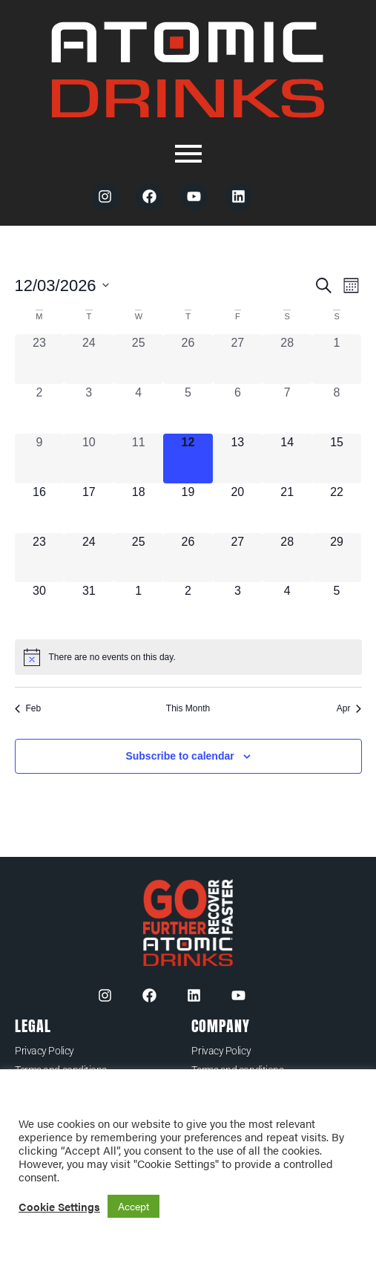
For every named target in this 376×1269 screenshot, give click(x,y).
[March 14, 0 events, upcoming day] (287, 458)
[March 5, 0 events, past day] (188, 409)
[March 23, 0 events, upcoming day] (40, 558)
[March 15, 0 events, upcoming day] (337, 458)
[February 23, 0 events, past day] (40, 359)
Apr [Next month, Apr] (349, 708)
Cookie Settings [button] (59, 1206)
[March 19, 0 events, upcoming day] (188, 508)
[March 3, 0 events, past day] (88, 409)
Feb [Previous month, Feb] (28, 708)
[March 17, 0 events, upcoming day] (88, 508)
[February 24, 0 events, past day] (88, 359)
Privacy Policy (44, 1051)
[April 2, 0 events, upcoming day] (188, 607)
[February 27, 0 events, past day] (238, 359)
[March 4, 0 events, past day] (138, 409)
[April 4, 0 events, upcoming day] (287, 607)
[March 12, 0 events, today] (188, 458)
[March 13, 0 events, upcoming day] (238, 458)
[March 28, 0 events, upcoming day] (287, 558)
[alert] (188, 657)
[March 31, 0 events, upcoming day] (88, 607)
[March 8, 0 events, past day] (337, 409)
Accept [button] (133, 1205)
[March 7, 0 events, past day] (287, 409)
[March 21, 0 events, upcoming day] (287, 508)
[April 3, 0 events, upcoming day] (238, 607)
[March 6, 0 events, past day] (238, 409)
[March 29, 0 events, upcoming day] (337, 558)
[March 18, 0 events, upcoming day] (138, 508)
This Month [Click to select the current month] (188, 708)
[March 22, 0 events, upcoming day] (337, 508)
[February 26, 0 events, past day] (188, 359)
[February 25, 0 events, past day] (138, 359)
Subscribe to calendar (179, 756)
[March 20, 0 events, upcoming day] (238, 508)
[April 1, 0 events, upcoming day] (138, 607)
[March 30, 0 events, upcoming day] (40, 607)
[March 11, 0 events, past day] (138, 458)
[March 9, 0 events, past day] (40, 458)
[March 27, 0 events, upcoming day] (238, 558)
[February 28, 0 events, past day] (287, 359)
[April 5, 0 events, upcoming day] (337, 607)
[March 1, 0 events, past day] (337, 359)
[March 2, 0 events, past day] (40, 409)
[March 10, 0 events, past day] (88, 458)
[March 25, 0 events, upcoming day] (138, 558)
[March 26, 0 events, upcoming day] (188, 558)
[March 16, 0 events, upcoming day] (40, 508)
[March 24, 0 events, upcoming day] (88, 558)
